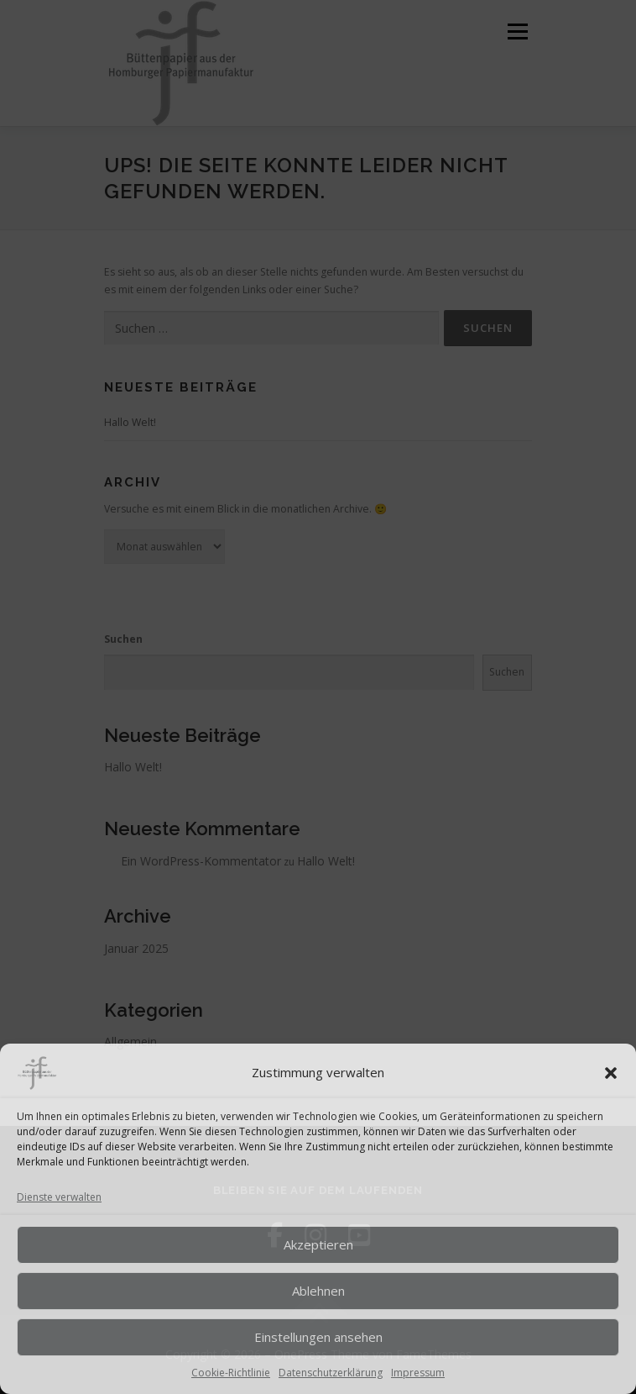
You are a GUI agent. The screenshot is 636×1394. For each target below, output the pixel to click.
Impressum (418, 1372)
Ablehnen (318, 1290)
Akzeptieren (318, 1244)
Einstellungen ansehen (318, 1336)
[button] (610, 1073)
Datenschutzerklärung (331, 1372)
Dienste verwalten (59, 1197)
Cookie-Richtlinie (230, 1372)
